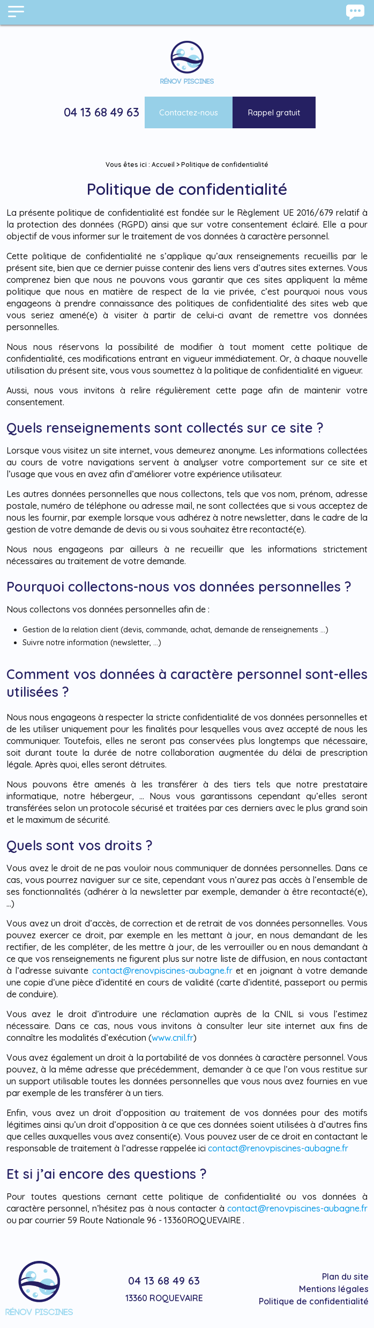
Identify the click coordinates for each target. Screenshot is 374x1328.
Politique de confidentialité (314, 1301)
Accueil (163, 164)
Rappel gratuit (274, 112)
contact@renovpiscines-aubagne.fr (162, 970)
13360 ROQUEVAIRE (164, 1298)
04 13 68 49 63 (101, 112)
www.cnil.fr (172, 1037)
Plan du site (345, 1276)
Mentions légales (334, 1288)
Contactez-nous (188, 112)
